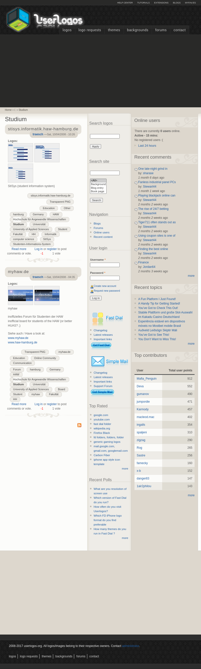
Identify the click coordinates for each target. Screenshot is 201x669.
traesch (38, 134)
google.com (101, 415)
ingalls (141, 424)
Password (97, 272)
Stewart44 (149, 186)
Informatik (50, 234)
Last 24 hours (147, 145)
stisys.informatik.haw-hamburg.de (50, 195)
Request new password (107, 290)
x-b (139, 471)
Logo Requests (89, 30)
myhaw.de (64, 351)
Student (62, 229)
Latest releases (103, 334)
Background (98, 184)
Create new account (105, 286)
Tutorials (143, 2)
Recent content (103, 236)
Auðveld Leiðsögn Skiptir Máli (157, 330)
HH (34, 234)
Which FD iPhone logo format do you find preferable (108, 520)
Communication (22, 363)
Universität (39, 224)
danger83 (143, 478)
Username (98, 259)
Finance (143, 262)
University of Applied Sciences (31, 229)
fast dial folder (102, 423)
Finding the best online (153, 249)
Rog (139, 447)
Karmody (143, 409)
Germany (38, 214)
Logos (67, 30)
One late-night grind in (152, 168)
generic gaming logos (107, 441)
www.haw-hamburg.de (22, 342)
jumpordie (143, 401)
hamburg (18, 214)
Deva (140, 386)
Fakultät (17, 234)
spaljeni (142, 432)
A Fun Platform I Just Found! (157, 299)
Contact (180, 30)
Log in (39, 249)
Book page (98, 192)
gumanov (143, 394)
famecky (142, 463)
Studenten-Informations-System (32, 244)
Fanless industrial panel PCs (157, 182)
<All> (98, 181)
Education (49, 208)
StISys (47, 239)
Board (61, 389)
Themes (114, 30)
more (125, 468)
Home (8, 110)
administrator (130, 646)
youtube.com (102, 419)
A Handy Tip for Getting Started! (159, 303)
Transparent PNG (60, 201)
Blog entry (98, 188)
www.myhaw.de (18, 338)
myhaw (35, 394)
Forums (161, 30)
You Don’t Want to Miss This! (157, 339)
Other (67, 208)
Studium (23, 110)
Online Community (45, 358)
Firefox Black (102, 432)
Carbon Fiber (102, 455)
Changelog (100, 330)
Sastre (141, 455)
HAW (56, 214)
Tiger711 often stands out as (157, 222)
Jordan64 (149, 267)
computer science (23, 239)
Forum (17, 369)
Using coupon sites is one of (156, 235)
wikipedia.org (102, 428)
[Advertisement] (101, 70)
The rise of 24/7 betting (153, 209)
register (52, 249)
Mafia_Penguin (146, 378)
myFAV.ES (190, 2)
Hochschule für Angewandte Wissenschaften (39, 219)
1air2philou (144, 486)
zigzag (141, 440)
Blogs (176, 2)
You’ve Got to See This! (153, 334)
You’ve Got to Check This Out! (158, 308)
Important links (103, 339)
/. (15, 110)
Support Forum (103, 386)
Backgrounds (138, 30)
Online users (102, 232)
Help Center (125, 2)
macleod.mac (145, 417)
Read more (19, 249)
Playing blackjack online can (156, 195)
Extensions (161, 2)
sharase (148, 173)
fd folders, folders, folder (109, 437)
